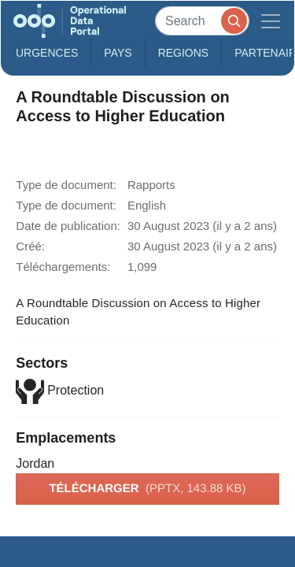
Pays (117, 52)
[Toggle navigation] (270, 21)
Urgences (47, 52)
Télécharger (147, 489)
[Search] (202, 20)
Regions (183, 52)
